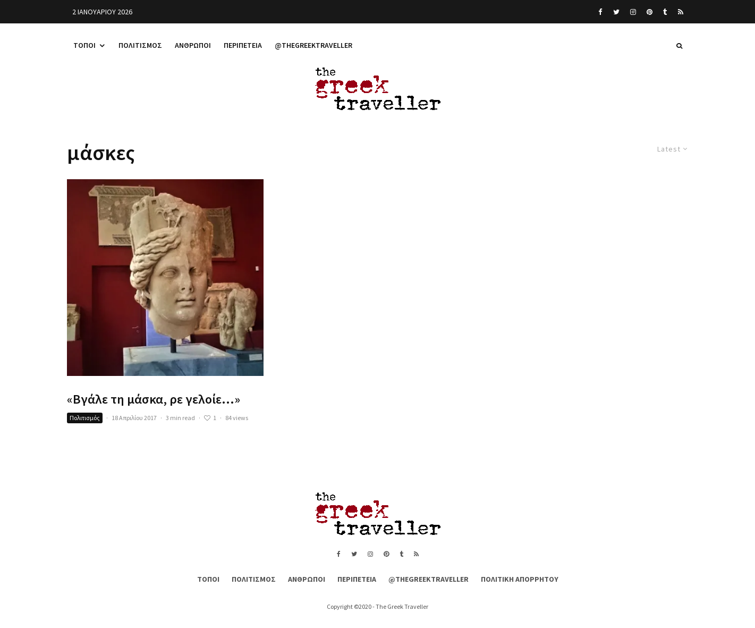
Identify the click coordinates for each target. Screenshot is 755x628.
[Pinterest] (649, 12)
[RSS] (681, 12)
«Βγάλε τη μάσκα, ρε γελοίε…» (153, 399)
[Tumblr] (665, 12)
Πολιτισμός (140, 45)
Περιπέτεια (243, 45)
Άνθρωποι (193, 45)
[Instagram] (633, 12)
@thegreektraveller (313, 45)
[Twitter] (616, 12)
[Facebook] (600, 12)
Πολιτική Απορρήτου (519, 579)
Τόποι (84, 45)
